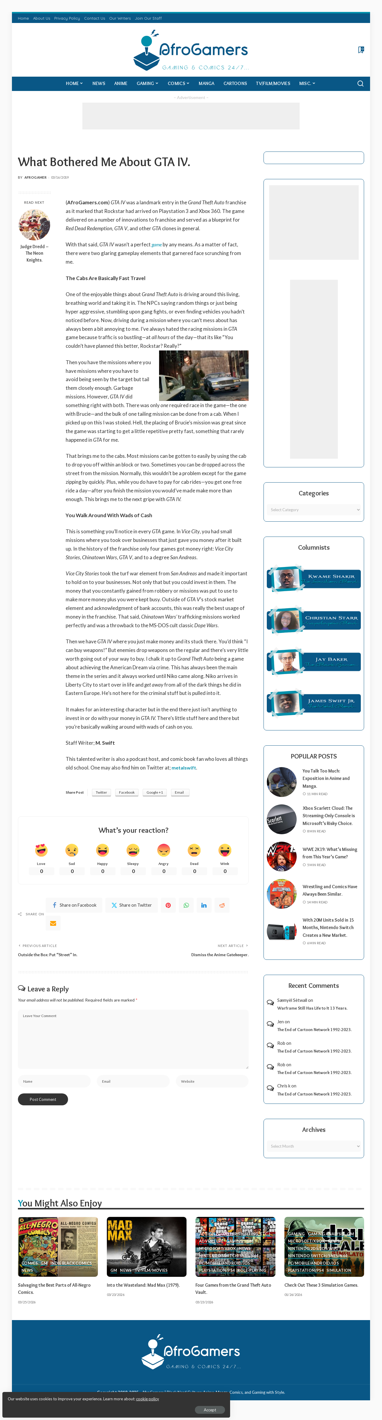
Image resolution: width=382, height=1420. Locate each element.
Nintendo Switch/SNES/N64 (229, 1263)
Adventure (211, 1248)
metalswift (184, 767)
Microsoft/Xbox (218, 1256)
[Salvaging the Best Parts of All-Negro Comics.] (58, 1255)
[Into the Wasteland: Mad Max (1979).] (147, 1255)
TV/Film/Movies (152, 1278)
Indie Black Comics (72, 1271)
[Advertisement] (191, 116)
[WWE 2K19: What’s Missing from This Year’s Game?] (282, 864)
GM (44, 1271)
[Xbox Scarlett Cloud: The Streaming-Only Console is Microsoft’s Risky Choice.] (282, 823)
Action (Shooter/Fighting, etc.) (235, 1241)
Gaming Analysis (326, 1241)
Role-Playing (253, 1278)
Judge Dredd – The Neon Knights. (34, 253)
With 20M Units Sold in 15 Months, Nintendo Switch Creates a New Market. (331, 935)
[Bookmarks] (360, 49)
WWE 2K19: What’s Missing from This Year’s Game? (329, 860)
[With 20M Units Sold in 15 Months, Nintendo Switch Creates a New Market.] (282, 939)
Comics (29, 1271)
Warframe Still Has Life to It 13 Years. (312, 1016)
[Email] (53, 924)
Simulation (341, 1278)
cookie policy (75, 1396)
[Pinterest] (168, 906)
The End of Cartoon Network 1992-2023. (314, 1037)
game (157, 244)
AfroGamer (35, 177)
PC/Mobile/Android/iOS (225, 1271)
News (27, 1278)
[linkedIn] (204, 906)
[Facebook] (74, 906)
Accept (73, 1406)
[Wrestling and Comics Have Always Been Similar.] (282, 902)
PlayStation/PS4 (217, 1278)
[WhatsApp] (186, 906)
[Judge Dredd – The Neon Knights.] (34, 224)
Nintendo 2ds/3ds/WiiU (314, 1256)
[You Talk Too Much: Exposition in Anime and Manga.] (282, 782)
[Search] (360, 84)
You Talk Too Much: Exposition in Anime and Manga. (329, 778)
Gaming (235, 1248)
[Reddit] (222, 906)
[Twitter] (131, 906)
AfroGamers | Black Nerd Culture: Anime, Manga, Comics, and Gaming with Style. (213, 1399)
